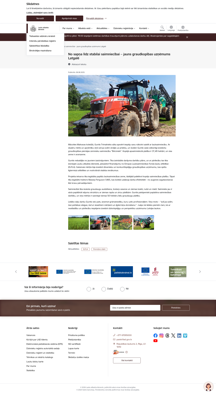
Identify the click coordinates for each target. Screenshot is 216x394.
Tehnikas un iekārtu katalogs (39, 357)
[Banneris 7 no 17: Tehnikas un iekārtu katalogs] (177, 271)
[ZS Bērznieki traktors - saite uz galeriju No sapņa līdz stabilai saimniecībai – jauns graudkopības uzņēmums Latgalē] (100, 222)
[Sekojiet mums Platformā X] (173, 335)
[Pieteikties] (176, 308)
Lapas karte (73, 348)
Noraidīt (40, 18)
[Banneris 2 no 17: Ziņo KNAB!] (38, 271)
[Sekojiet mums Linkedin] (179, 335)
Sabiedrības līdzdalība (39, 83)
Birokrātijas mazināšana (40, 88)
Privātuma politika (76, 335)
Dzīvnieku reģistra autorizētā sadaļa (43, 348)
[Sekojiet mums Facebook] (155, 335)
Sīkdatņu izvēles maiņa (78, 357)
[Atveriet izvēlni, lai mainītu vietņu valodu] (171, 29)
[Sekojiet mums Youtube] (155, 340)
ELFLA (85, 249)
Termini (71, 352)
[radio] (90, 288)
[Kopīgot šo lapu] (183, 60)
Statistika (30, 370)
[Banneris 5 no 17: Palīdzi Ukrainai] (122, 271)
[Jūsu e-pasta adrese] (135, 308)
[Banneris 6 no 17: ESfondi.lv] (150, 271)
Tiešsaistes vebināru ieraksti (42, 73)
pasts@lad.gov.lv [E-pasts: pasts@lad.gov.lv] (124, 339)
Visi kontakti (127, 360)
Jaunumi (33, 54)
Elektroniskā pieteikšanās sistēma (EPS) (44, 344)
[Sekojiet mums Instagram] (161, 336)
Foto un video (35, 64)
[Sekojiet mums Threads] (167, 335)
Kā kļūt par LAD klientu (37, 339)
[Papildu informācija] (126, 352)
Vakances (30, 335)
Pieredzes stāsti (36, 68)
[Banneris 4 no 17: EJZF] (94, 271)
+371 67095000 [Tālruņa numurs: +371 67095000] (124, 335)
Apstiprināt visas (69, 18)
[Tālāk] (200, 272)
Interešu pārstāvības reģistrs (42, 78)
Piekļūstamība (74, 339)
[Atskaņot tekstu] (79, 64)
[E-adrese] (118, 352)
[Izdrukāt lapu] (183, 53)
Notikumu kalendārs (38, 59)
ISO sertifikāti (74, 344)
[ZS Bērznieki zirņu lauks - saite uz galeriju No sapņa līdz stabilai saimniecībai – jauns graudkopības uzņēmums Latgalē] (78, 222)
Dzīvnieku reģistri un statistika (40, 352)
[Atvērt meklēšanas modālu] (162, 29)
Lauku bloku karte (34, 361)
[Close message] (187, 37)
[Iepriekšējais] (16, 272)
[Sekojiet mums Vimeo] (185, 336)
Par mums (31, 366)
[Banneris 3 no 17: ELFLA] (66, 271)
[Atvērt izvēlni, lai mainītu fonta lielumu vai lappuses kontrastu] (183, 29)
